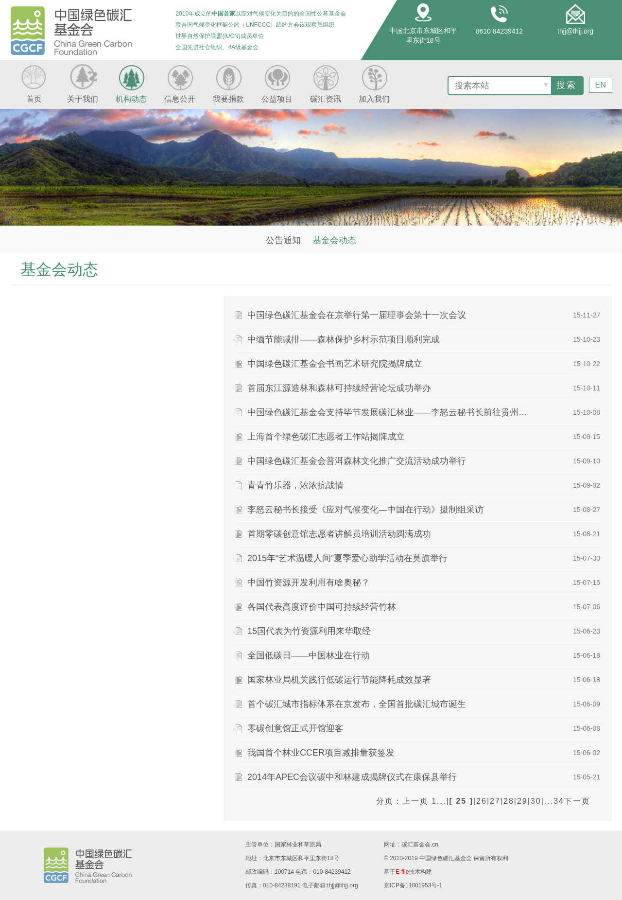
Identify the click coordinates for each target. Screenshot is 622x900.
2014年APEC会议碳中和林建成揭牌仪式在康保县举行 (352, 777)
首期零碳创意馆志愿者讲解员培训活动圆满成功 (339, 534)
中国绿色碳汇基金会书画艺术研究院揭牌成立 (334, 364)
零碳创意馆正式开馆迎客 (295, 728)
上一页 (415, 801)
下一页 (577, 801)
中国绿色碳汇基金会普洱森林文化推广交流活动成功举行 (356, 461)
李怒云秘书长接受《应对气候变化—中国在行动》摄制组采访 (365, 509)
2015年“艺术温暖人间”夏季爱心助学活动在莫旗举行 (347, 558)
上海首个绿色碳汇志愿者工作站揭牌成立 (326, 436)
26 (481, 801)
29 (522, 801)
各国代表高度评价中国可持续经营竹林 (321, 607)
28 (508, 801)
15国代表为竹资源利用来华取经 (309, 631)
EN (600, 84)
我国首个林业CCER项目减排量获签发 (321, 753)
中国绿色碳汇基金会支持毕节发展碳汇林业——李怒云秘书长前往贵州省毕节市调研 (388, 412)
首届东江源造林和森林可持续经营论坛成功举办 (339, 388)
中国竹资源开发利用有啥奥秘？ (308, 582)
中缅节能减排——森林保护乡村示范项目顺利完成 (343, 339)
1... (439, 801)
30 (536, 801)
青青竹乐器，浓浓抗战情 (295, 485)
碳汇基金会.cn (419, 844)
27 (495, 801)
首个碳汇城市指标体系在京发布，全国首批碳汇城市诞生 (356, 704)
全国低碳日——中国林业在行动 (308, 655)
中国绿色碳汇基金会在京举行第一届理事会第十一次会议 (356, 315)
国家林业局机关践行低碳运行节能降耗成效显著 (339, 680)
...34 (554, 801)
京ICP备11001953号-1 (413, 885)
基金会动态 (334, 240)
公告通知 (283, 240)
